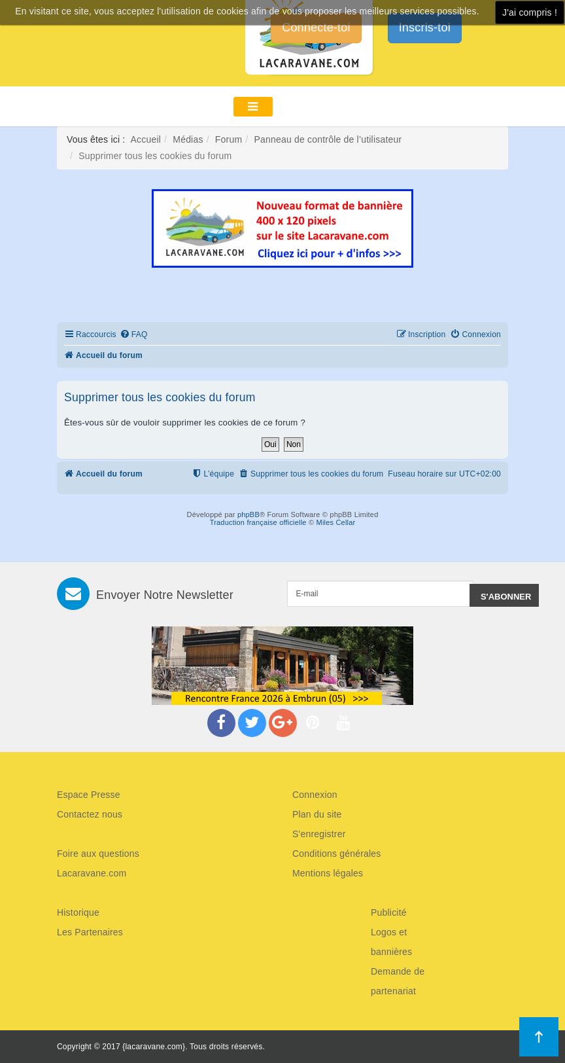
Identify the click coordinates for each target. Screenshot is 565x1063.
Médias (188, 139)
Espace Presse (88, 794)
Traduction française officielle (258, 522)
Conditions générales (336, 853)
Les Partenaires (90, 932)
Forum (228, 139)
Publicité (389, 912)
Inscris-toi (425, 27)
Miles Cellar (336, 522)
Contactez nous (89, 814)
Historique (78, 912)
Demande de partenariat (397, 981)
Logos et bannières (391, 942)
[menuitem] (134, 335)
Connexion (314, 794)
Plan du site (317, 814)
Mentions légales (327, 873)
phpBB (248, 514)
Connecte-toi (316, 27)
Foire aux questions (98, 853)
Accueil (146, 139)
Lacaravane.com (91, 873)
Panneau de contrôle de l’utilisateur (328, 139)
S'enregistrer (319, 834)
